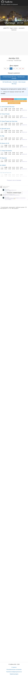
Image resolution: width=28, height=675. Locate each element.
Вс (23, 68)
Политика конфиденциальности (14, 671)
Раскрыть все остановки (14, 180)
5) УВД (2, 136)
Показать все (24, 110)
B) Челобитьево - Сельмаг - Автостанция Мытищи (14, 82)
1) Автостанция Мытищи (7, 106)
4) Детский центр (5, 128)
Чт (14, 68)
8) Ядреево (3, 158)
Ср (11, 68)
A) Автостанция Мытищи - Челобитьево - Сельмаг (14, 77)
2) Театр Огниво (5, 114)
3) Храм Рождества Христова (8, 121)
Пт (16, 68)
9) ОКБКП (3, 165)
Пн (5, 68)
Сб (20, 68)
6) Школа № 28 (4, 143)
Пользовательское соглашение (14, 669)
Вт (8, 68)
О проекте (13, 667)
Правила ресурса (14, 674)
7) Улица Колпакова (6, 150)
